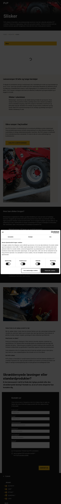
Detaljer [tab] (30, 237)
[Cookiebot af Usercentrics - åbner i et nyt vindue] (52, 232)
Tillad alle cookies (50, 270)
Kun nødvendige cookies (31, 270)
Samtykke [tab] (10, 237)
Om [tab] (50, 237)
